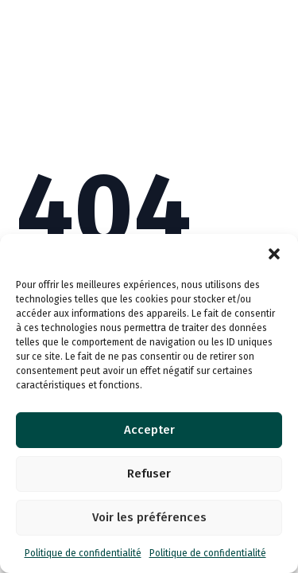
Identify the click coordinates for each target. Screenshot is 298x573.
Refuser (149, 473)
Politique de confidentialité (83, 553)
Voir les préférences (149, 517)
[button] (274, 254)
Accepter (149, 430)
